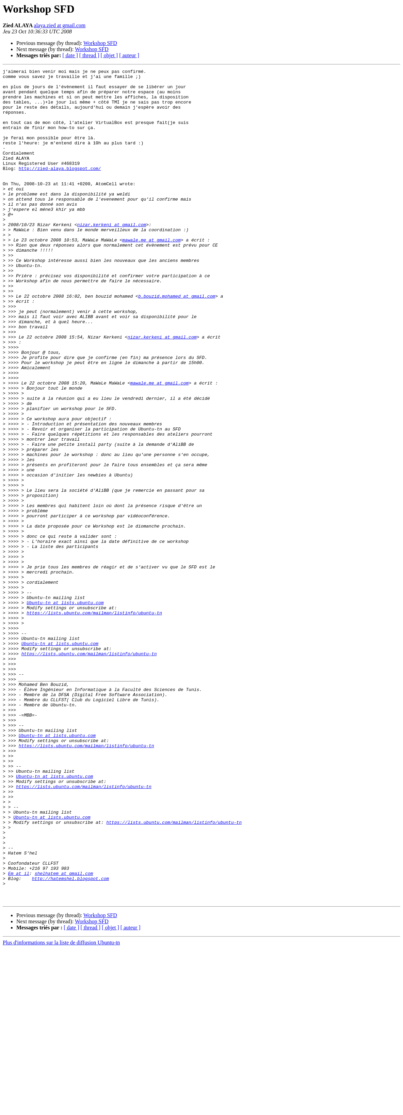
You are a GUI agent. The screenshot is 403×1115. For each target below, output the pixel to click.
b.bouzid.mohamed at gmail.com (176, 342)
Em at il (18, 1035)
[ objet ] (109, 55)
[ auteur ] (129, 55)
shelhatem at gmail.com (64, 1035)
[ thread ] (89, 55)
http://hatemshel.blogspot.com (70, 1041)
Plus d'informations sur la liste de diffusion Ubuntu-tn (61, 1109)
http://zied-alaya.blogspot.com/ (60, 189)
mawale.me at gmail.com (151, 274)
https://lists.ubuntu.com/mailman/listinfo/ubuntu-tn (94, 722)
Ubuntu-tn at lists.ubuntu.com (65, 710)
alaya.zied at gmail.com (59, 25)
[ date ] (70, 55)
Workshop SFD (100, 43)
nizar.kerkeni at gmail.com (111, 256)
